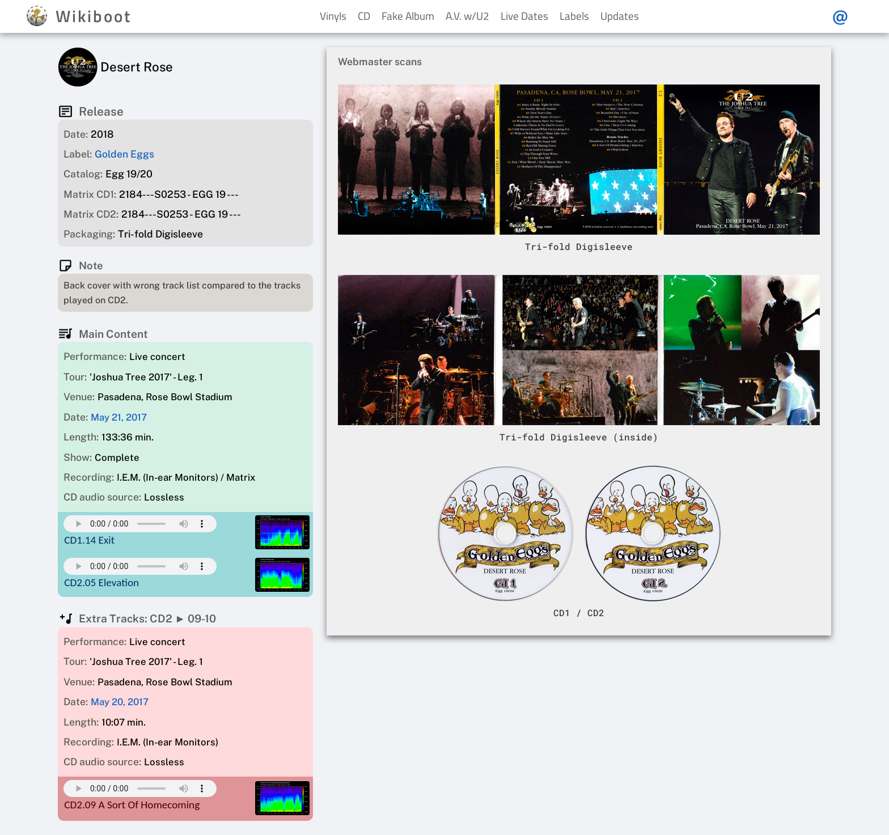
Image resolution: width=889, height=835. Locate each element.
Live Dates (524, 15)
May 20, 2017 (120, 701)
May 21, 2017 (119, 417)
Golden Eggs (124, 154)
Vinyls (333, 15)
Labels (574, 15)
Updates (619, 15)
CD (364, 15)
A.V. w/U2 (467, 15)
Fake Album (408, 15)
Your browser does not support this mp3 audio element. (140, 523)
